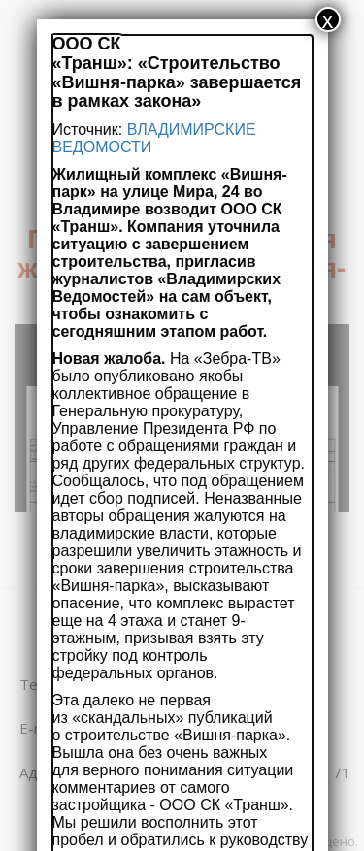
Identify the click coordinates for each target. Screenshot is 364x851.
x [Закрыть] (328, 19)
